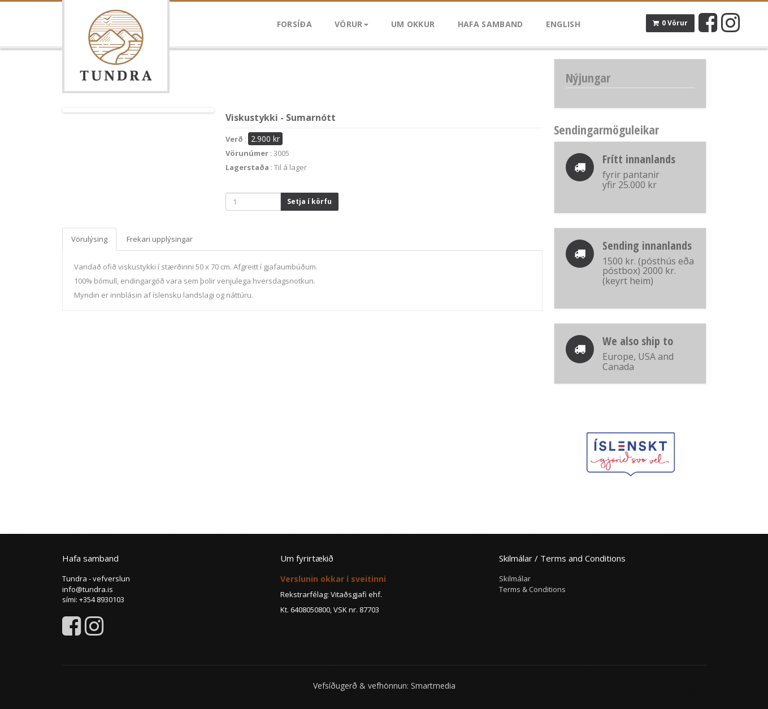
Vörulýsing (89, 239)
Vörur (351, 24)
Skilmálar (515, 578)
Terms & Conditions (532, 589)
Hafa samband (490, 24)
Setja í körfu (309, 201)
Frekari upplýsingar (160, 239)
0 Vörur (670, 23)
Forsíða (294, 24)
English (563, 24)
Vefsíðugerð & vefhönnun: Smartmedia (384, 685)
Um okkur (413, 24)
